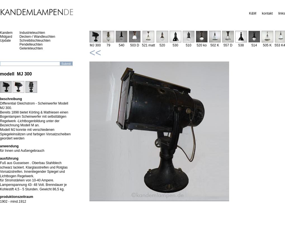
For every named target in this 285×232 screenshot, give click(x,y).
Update (5, 40)
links (281, 13)
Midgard (6, 37)
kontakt (267, 13)
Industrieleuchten (32, 33)
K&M (252, 13)
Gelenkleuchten (31, 48)
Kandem (6, 33)
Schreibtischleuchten (35, 40)
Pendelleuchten (31, 44)
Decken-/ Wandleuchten (37, 37)
